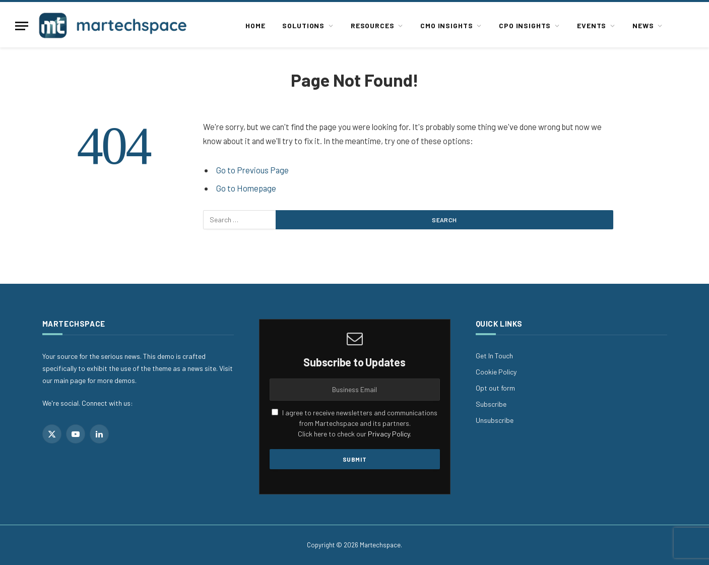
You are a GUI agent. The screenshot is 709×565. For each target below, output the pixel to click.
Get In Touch (494, 355)
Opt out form (495, 388)
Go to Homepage (246, 188)
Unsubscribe (494, 420)
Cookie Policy (496, 371)
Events (591, 25)
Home (255, 25)
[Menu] (21, 26)
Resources (373, 25)
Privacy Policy (389, 433)
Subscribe (491, 404)
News (643, 25)
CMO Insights (446, 25)
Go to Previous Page (252, 170)
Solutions (303, 25)
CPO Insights (525, 25)
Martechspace (380, 545)
